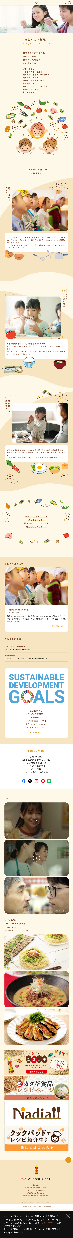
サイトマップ (47, 1202)
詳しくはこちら (59, 626)
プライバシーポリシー (27, 1202)
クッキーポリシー (38, 1202)
